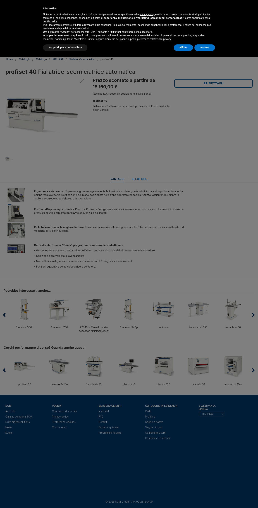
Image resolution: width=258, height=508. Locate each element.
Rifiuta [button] (183, 47)
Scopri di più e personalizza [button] (65, 47)
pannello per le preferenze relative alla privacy (145, 39)
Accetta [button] (204, 47)
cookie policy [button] (50, 21)
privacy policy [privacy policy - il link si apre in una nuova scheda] (147, 14)
